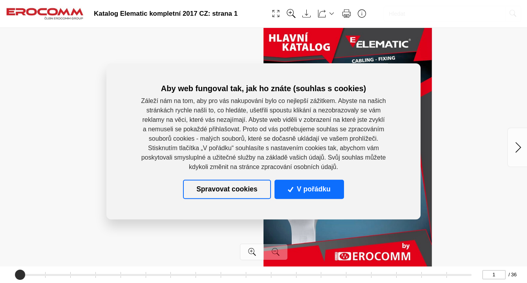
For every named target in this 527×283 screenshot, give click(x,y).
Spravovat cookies (226, 189)
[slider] (20, 275)
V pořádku (309, 189)
